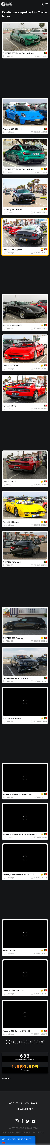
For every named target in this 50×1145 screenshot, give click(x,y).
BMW (5, 53)
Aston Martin (9, 991)
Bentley (6, 678)
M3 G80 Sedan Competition (21, 53)
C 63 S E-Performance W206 (30, 834)
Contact (31, 1103)
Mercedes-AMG (10, 794)
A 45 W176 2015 (24, 794)
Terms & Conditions (16, 1132)
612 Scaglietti (15, 250)
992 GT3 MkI (16, 129)
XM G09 (11, 950)
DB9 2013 (20, 991)
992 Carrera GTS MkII (20, 1031)
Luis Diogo (10, 132)
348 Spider (14, 522)
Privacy (38, 1132)
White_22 (9, 56)
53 (42, 1042)
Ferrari (6, 250)
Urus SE (18, 209)
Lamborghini (8, 209)
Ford (5, 718)
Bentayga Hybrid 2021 (20, 678)
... (36, 1042)
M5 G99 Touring (15, 638)
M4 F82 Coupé (14, 562)
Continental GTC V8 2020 (22, 874)
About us (15, 1103)
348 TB (12, 406)
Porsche (6, 129)
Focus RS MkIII (14, 718)
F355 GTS (13, 366)
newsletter (25, 1109)
